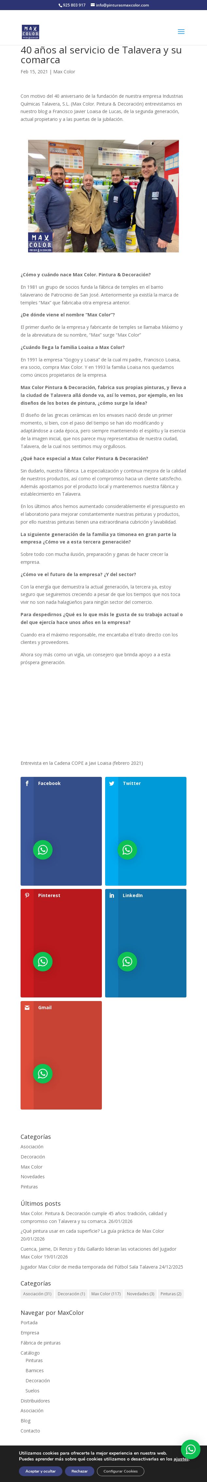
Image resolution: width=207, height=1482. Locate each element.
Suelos (32, 1391)
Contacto (30, 1431)
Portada (29, 1322)
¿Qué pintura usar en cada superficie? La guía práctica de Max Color (92, 1231)
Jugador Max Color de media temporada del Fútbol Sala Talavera (89, 1267)
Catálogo (30, 1353)
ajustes (181, 1459)
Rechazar (80, 1471)
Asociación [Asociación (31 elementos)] (37, 1294)
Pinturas (29, 1187)
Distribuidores (35, 1401)
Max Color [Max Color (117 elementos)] (105, 1294)
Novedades (33, 1176)
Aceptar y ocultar (40, 1471)
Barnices (34, 1370)
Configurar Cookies (121, 1471)
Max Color (64, 71)
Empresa (30, 1332)
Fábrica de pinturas (41, 1343)
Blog (25, 1420)
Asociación (32, 1146)
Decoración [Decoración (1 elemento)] (71, 1294)
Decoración (33, 1157)
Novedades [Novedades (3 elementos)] (140, 1294)
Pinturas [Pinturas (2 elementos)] (171, 1294)
